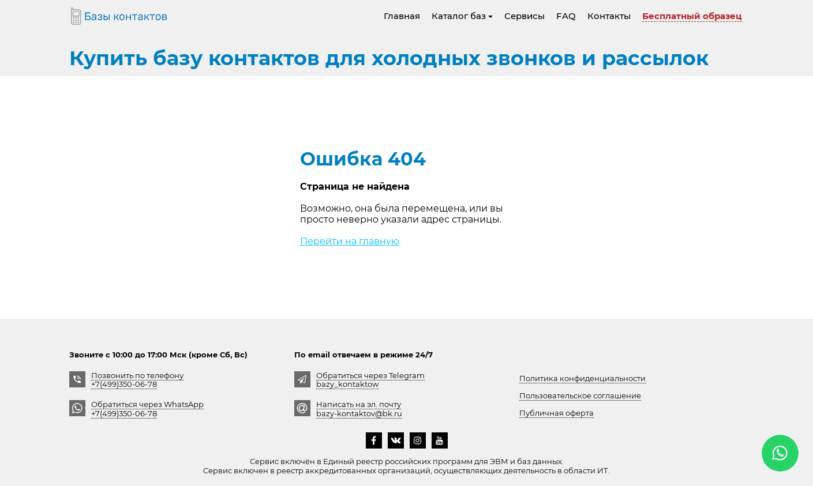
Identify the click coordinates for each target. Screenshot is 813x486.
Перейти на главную (349, 241)
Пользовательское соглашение (580, 395)
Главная (402, 15)
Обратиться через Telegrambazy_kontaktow (370, 380)
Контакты (609, 15)
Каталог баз (462, 15)
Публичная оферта (556, 412)
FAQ (566, 15)
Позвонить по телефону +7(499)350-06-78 (137, 380)
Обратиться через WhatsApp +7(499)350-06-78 (147, 408)
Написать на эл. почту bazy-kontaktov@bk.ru (359, 408)
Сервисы (524, 15)
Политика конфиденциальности (582, 378)
